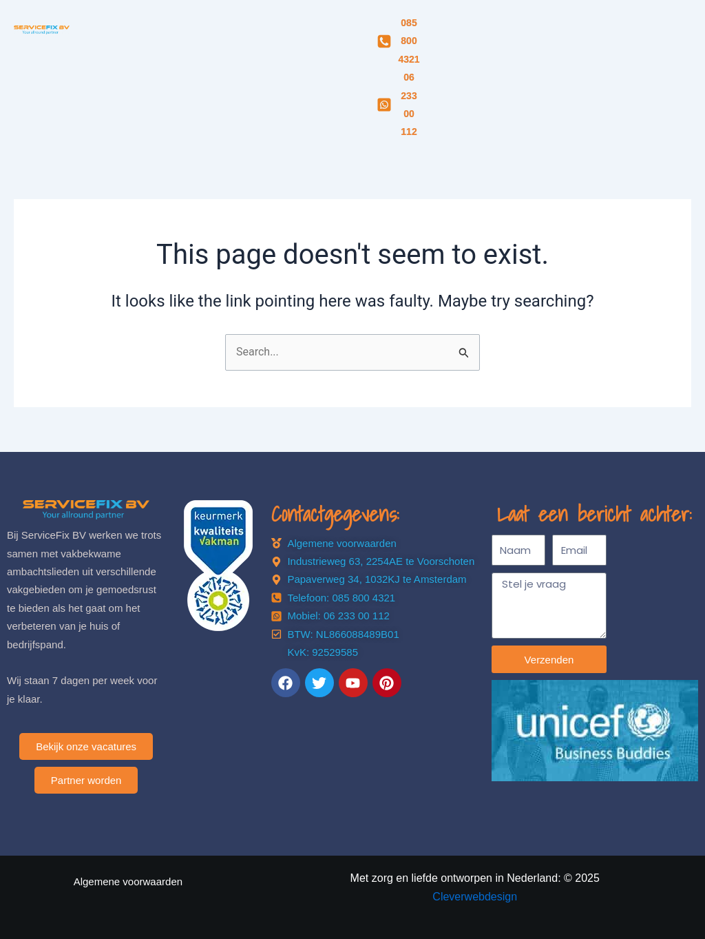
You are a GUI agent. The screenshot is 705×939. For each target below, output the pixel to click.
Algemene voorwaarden (128, 881)
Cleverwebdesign (474, 896)
